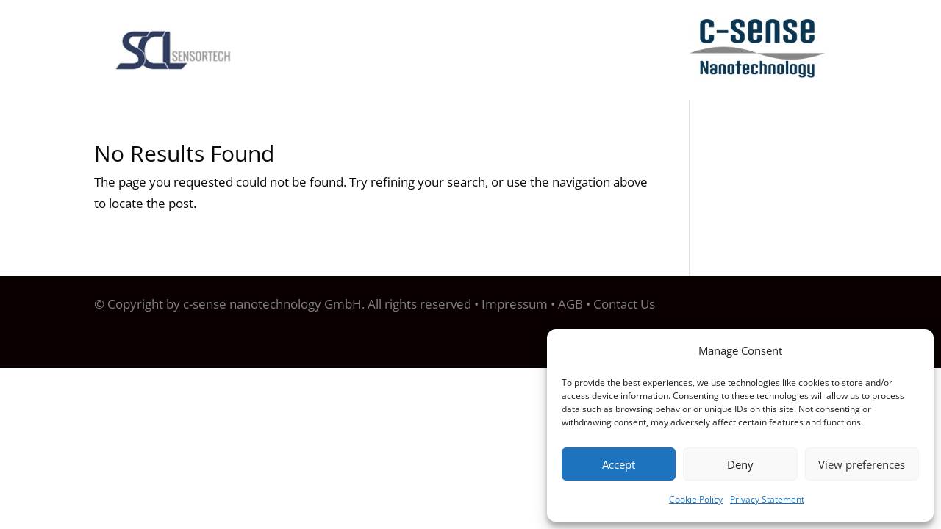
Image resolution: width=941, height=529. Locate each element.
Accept (618, 464)
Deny (740, 464)
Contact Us (624, 303)
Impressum (515, 303)
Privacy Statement (767, 499)
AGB (570, 303)
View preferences (861, 464)
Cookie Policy (696, 499)
